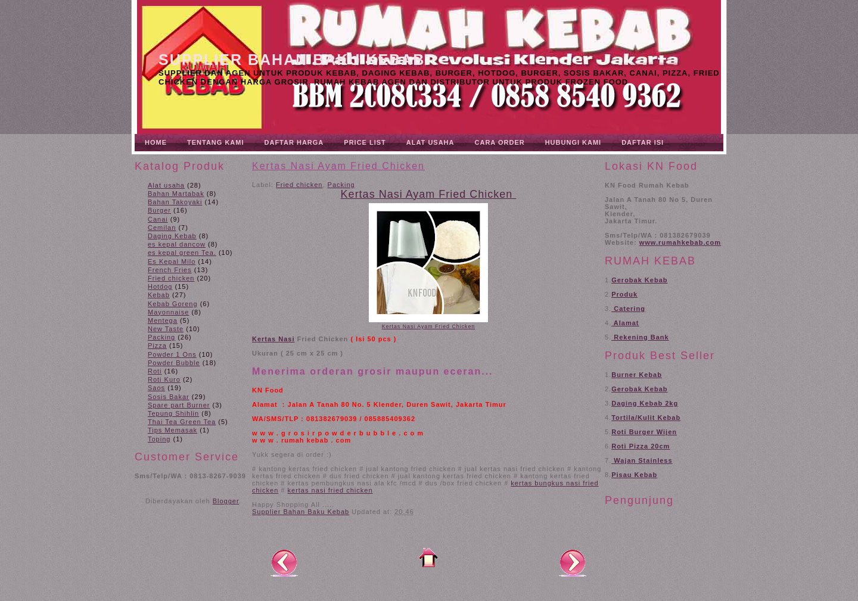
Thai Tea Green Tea (182, 421)
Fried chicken (171, 278)
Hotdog (160, 286)
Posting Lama (572, 562)
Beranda (428, 557)
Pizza (157, 345)
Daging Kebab (172, 235)
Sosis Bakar (168, 396)
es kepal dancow (177, 244)
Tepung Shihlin (173, 413)
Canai (158, 219)
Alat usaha (166, 185)
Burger (159, 210)
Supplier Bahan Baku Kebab (291, 59)
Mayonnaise (168, 312)
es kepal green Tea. (182, 252)
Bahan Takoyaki (175, 201)
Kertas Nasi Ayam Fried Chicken (338, 166)
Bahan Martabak (176, 193)
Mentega (163, 320)
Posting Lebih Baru (284, 562)
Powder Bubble (174, 362)
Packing (161, 337)
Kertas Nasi (273, 338)
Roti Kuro (164, 379)
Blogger (226, 501)
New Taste (166, 328)
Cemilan (162, 227)
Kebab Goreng (173, 303)
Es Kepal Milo (171, 261)
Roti (155, 371)
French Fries (170, 269)
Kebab (159, 294)
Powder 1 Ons (172, 354)
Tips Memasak (172, 430)
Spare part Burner (179, 405)
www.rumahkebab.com (680, 242)
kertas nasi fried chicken (330, 490)
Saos (156, 387)
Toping (159, 439)
